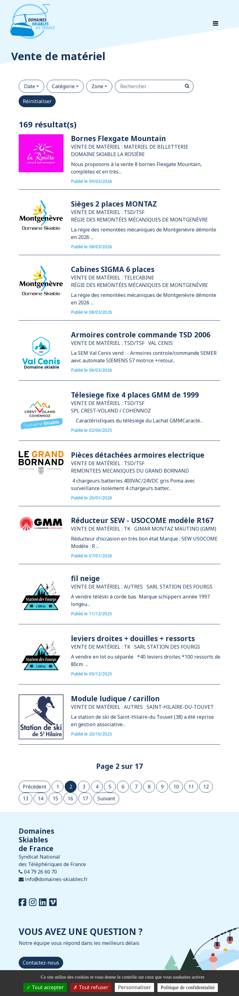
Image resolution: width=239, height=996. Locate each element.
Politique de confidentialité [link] (187, 987)
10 (176, 786)
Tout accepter (45, 987)
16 (70, 798)
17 (85, 798)
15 (55, 798)
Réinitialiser (37, 101)
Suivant (106, 798)
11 (191, 786)
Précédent (34, 786)
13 (25, 798)
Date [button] (29, 86)
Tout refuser (90, 987)
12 (206, 786)
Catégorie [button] (63, 86)
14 (40, 798)
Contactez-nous (41, 962)
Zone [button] (97, 86)
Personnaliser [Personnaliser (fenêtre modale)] (134, 987)
